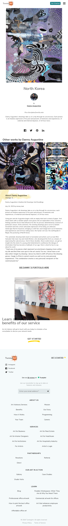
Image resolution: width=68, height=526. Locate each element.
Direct (19, 463)
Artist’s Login (47, 446)
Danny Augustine (34, 106)
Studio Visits (19, 479)
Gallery (19, 474)
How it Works (19, 414)
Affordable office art (19, 511)
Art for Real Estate (47, 431)
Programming (47, 414)
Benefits (19, 409)
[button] (64, 3)
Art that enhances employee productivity (47, 504)
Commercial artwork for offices (47, 498)
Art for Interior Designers (19, 436)
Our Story (47, 409)
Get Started (55, 3)
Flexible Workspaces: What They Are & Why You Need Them (47, 492)
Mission (47, 404)
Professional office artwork (19, 498)
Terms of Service (40, 523)
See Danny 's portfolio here (34, 267)
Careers (47, 419)
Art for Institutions (19, 441)
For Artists (19, 446)
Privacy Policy (27, 523)
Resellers (19, 458)
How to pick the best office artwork (19, 504)
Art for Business (19, 431)
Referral (47, 458)
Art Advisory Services (19, 404)
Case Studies (47, 474)
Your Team (19, 419)
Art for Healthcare (47, 436)
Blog (19, 491)
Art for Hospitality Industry (47, 441)
